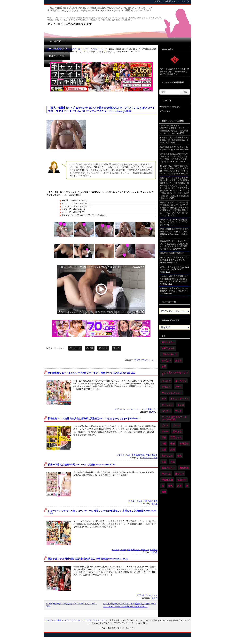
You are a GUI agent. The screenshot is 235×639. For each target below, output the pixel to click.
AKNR (154, 552)
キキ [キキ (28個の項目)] (164, 399)
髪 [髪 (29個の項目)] (187, 485)
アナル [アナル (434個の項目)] (178, 386)
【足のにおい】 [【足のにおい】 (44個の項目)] (170, 354)
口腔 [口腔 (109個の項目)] (164, 443)
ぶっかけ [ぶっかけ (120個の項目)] (166, 380)
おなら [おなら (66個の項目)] (178, 360)
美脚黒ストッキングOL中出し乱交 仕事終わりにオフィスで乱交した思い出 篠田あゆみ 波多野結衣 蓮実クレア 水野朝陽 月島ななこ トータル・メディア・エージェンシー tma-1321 (174, 208)
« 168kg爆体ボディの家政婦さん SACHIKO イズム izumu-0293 (71, 605)
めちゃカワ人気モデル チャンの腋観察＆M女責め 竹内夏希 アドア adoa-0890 (174, 291)
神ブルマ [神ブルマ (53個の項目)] (179, 473)
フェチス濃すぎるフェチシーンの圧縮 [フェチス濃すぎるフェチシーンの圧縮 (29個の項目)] (174, 418)
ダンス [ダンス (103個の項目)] (180, 405)
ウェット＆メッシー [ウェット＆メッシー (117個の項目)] (172, 393)
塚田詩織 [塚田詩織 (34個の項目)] (183, 443)
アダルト (103, 348)
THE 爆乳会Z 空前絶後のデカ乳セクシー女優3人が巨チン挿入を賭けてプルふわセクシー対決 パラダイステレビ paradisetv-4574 (174, 170)
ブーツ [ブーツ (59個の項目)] (176, 425)
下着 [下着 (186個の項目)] (164, 437)
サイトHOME (55, 41)
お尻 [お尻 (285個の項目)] (164, 366)
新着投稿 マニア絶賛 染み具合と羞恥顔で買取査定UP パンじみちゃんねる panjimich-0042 (94, 418)
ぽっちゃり (75, 348)
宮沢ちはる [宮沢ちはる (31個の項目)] (167, 455)
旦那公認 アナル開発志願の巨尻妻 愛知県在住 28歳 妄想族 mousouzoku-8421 (88, 558)
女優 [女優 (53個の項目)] (164, 449)
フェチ (116, 348)
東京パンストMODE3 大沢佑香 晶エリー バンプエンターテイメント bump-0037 (174, 222)
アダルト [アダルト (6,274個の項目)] (166, 386)
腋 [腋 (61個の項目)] (163, 485)
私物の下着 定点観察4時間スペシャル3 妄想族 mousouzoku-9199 (81, 464)
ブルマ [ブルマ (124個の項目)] (165, 425)
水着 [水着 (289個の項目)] (164, 461)
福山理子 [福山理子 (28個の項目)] (181, 479)
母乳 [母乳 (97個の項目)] (179, 455)
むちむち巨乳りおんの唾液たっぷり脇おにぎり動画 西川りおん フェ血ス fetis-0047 (174, 140)
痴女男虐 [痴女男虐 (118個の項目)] (184, 467)
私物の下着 (152, 501)
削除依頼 (130, 41)
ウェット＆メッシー (132, 409)
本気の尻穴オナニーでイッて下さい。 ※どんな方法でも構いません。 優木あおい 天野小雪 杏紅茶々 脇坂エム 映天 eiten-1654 (174, 245)
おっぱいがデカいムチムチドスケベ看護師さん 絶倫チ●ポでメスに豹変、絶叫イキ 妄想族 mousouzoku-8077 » (129, 605)
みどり (89, 348)
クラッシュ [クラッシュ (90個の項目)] (167, 405)
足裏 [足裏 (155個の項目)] (179, 485)
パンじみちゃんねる (148, 458)
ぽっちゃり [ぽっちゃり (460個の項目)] (180, 380)
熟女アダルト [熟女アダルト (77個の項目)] (168, 467)
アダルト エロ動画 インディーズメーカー (64, 49)
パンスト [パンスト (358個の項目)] (166, 411)
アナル (148, 595)
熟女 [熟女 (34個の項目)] (172, 461)
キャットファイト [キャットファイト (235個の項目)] (179, 399)
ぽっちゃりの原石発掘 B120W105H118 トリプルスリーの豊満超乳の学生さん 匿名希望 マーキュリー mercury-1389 (174, 129)
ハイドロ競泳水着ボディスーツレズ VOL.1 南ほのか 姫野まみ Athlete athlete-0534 (174, 260)
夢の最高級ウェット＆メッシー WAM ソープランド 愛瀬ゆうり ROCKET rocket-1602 (91, 373)
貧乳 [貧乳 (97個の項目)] (170, 485)
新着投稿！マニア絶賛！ (146, 455)
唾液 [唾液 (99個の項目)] (172, 443)
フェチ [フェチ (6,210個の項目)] (178, 411)
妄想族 (154, 504)
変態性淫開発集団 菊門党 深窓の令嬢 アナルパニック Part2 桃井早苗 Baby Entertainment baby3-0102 (174, 233)
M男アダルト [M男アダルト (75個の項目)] (168, 348)
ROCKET (153, 412)
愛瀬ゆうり (152, 409)
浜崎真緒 (153, 550)
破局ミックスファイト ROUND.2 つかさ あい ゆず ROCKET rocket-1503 (174, 269)
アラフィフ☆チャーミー (95, 49)
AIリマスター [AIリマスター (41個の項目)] (168, 342)
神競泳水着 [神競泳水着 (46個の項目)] (167, 479)
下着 (133, 455)
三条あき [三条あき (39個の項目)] (177, 431)
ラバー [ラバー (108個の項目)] (165, 431)
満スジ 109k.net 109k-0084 (172, 253)
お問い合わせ (165, 111)
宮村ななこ (136, 550)
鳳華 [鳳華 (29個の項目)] (164, 492)
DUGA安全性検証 (107, 41)
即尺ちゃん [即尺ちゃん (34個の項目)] (176, 437)
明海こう (145, 550)
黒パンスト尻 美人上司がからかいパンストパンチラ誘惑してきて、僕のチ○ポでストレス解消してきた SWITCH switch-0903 (174, 158)
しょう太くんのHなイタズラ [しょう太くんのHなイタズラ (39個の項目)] (175, 373)
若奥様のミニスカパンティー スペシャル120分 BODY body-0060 (174, 148)
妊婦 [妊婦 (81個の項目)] (172, 449)
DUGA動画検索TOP (80, 41)
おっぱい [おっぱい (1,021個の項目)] (166, 360)
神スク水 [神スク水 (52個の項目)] (166, 473)
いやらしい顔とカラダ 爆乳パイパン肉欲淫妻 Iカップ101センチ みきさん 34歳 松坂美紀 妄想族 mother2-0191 (174, 280)
